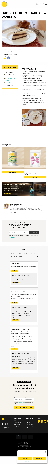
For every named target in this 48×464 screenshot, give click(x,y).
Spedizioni (28, 420)
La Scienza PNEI (17, 422)
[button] (45, 451)
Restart (14, 49)
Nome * (15, 397)
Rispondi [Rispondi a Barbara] (14, 302)
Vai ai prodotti (12, 172)
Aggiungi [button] (34, 177)
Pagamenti (28, 422)
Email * (25, 397)
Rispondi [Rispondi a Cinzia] (14, 270)
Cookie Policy (27, 461)
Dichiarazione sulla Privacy (34, 461)
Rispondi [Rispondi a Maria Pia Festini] (15, 282)
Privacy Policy (22, 402)
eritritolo (10, 82)
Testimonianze (17, 424)
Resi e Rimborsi (29, 424)
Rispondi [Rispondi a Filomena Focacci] (14, 348)
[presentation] (45, 145)
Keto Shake (8, 76)
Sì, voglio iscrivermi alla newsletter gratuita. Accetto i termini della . (23, 236)
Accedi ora (34, 232)
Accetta (25, 458)
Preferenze (39, 458)
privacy (13, 237)
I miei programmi (17, 426)
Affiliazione (28, 427)
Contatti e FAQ (29, 426)
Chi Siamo (16, 420)
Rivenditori (16, 427)
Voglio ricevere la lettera (24, 407)
